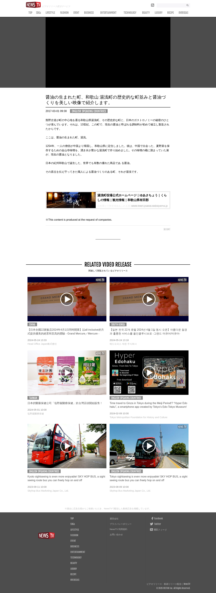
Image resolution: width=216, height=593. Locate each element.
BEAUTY (146, 12)
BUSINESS (89, 12)
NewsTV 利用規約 (118, 529)
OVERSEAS (183, 12)
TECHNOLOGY (130, 12)
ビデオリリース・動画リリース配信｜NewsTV (168, 584)
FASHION (64, 12)
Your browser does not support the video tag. (108, 52)
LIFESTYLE (50, 12)
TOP (30, 12)
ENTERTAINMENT (108, 12)
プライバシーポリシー (121, 524)
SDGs (38, 12)
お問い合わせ (116, 534)
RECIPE (170, 12)
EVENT (76, 12)
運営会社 (114, 518)
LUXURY (159, 12)
